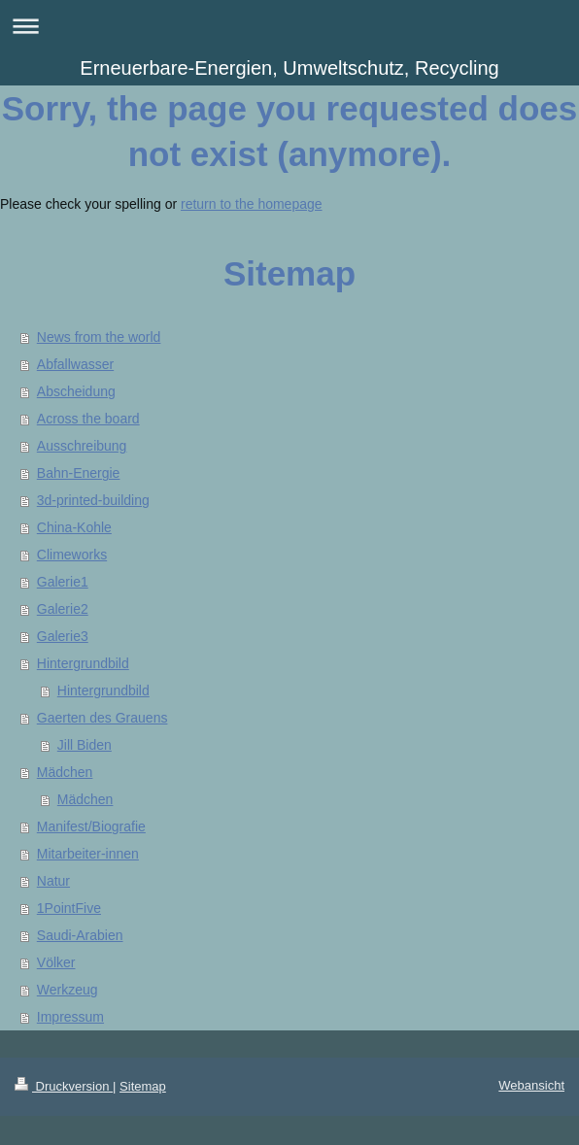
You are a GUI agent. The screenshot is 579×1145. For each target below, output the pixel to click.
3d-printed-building (93, 500)
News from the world (99, 337)
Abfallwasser (75, 364)
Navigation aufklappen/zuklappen (289, 26)
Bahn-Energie (78, 473)
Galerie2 (62, 609)
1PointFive (69, 908)
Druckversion (64, 1086)
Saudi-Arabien (80, 935)
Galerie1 (62, 581)
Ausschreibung (82, 446)
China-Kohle (74, 527)
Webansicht (531, 1085)
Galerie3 (62, 636)
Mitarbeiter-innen (88, 853)
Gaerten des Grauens (102, 717)
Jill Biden (84, 745)
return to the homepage (252, 204)
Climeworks (72, 554)
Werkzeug (67, 989)
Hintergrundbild (83, 663)
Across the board (88, 418)
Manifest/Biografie (91, 826)
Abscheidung (76, 391)
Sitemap (142, 1086)
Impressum (70, 1017)
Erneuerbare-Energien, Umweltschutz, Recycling (289, 68)
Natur (53, 881)
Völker (56, 962)
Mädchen (65, 772)
